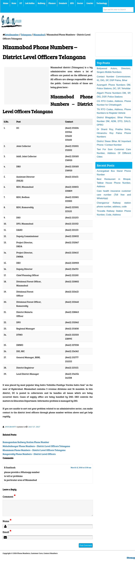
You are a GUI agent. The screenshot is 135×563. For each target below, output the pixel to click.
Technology (101, 3)
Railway (41, 3)
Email (7, 535)
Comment (9, 496)
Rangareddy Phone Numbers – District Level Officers (29, 454)
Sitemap (131, 560)
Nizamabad (39, 34)
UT (20, 3)
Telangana (26, 34)
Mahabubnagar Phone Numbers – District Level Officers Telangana (36, 446)
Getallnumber (12, 34)
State (14, 3)
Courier (89, 3)
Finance (52, 3)
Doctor (80, 3)
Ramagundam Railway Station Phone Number (26, 442)
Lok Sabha (30, 3)
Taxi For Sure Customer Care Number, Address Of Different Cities (114, 153)
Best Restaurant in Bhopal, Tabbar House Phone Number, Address (114, 183)
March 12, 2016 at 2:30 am (81, 467)
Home (5, 3)
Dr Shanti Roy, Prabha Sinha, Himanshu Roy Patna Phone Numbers (114, 133)
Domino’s (63, 3)
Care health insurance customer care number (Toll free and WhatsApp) (114, 195)
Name (7, 524)
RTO (72, 3)
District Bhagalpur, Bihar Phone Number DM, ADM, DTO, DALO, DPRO (114, 121)
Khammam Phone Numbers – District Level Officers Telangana (34, 450)
